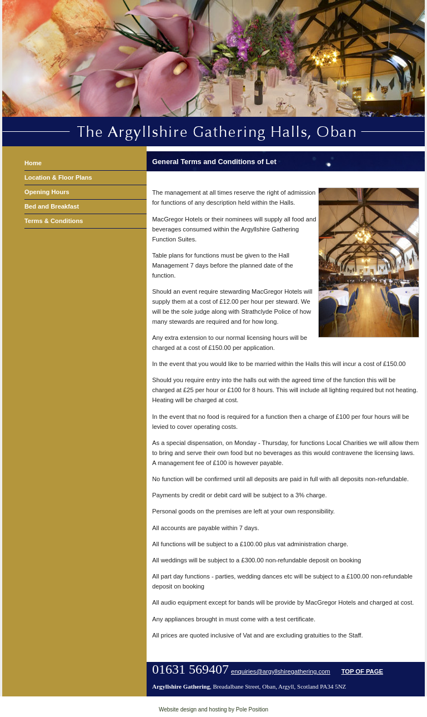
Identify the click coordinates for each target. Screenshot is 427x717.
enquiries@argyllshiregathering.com (280, 671)
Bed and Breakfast (51, 206)
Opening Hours (46, 192)
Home (33, 163)
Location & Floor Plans (58, 177)
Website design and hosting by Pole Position (213, 709)
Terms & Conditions (53, 220)
